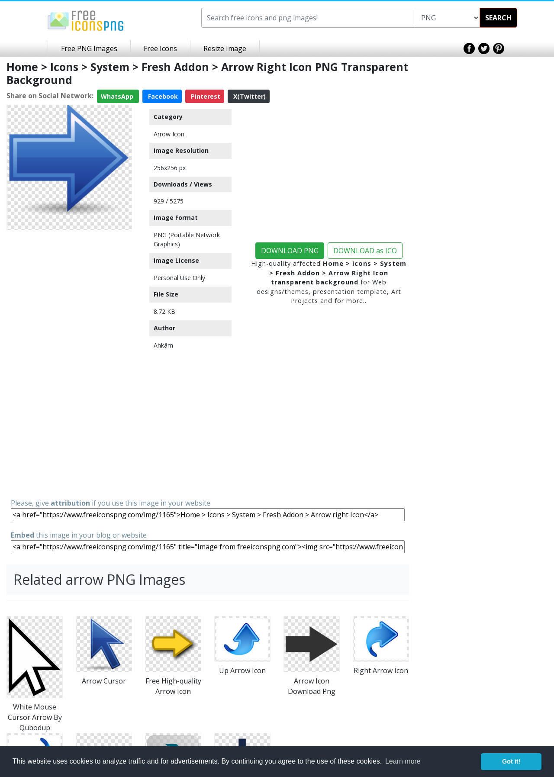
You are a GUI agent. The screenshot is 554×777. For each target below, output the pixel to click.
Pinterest (204, 96)
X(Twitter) (249, 96)
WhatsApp (118, 96)
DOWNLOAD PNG (290, 250)
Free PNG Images (89, 48)
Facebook (162, 96)
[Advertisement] (69, 363)
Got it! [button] (511, 761)
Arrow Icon (169, 134)
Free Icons (160, 48)
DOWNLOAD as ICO (365, 250)
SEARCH (498, 18)
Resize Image (224, 48)
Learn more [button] (403, 761)
